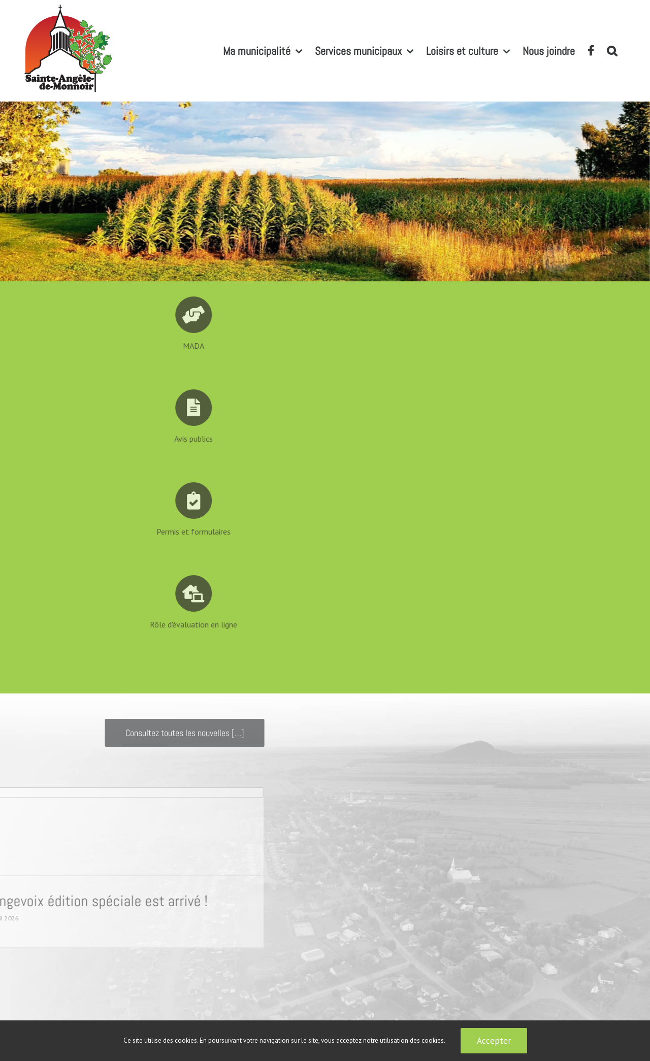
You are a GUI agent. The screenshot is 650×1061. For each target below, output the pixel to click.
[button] (612, 51)
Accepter (494, 1040)
